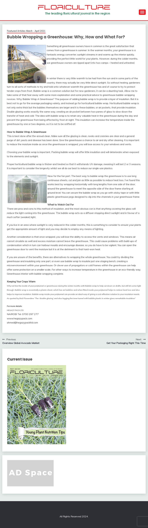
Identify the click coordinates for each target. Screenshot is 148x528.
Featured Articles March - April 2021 (26, 30)
